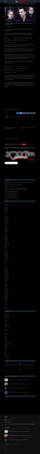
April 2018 (6, 286)
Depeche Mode (11, 109)
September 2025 (7, 205)
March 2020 (6, 252)
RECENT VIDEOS (7, 344)
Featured (6, 326)
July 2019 (6, 262)
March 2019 (6, 268)
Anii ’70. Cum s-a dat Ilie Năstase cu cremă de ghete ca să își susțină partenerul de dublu (19, 431)
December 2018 (7, 273)
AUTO (5, 318)
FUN (5, 331)
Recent (10, 376)
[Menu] (5, 1)
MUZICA (34, 26)
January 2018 (6, 291)
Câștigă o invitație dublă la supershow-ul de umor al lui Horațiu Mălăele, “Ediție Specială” (19, 439)
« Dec (5, 373)
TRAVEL (6, 354)
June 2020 (6, 247)
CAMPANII (6, 320)
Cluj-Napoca (6, 109)
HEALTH (6, 336)
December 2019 (7, 255)
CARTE (5, 321)
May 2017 (6, 304)
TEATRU (6, 352)
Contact (6, 450)
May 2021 (6, 236)
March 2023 (6, 216)
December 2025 (7, 203)
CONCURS (6, 323)
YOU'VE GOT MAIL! (7, 357)
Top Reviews (15, 376)
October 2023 (6, 210)
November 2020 (7, 244)
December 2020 (7, 242)
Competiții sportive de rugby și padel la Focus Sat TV (11, 194)
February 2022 (6, 226)
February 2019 (6, 270)
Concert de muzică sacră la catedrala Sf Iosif (10, 196)
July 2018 (6, 281)
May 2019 (6, 265)
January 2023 (6, 218)
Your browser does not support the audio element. (11, 163)
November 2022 (7, 221)
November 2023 (7, 208)
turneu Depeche (17, 109)
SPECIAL (6, 349)
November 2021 (7, 229)
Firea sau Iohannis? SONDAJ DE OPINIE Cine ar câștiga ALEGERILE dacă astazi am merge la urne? (20, 435)
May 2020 (6, 249)
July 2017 (6, 301)
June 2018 (6, 283)
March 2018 (6, 288)
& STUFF (6, 313)
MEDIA (6, 339)
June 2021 (6, 234)
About (5, 447)
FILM (5, 328)
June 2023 (6, 213)
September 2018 (7, 278)
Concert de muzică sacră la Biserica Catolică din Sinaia (28, 128)
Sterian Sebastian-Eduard (8, 26)
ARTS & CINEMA (7, 315)
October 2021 (6, 231)
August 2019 (6, 260)
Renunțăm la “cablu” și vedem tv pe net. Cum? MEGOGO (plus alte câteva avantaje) (15, 189)
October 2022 (6, 223)
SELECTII (6, 346)
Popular (6, 376)
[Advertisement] (20, 171)
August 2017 (6, 299)
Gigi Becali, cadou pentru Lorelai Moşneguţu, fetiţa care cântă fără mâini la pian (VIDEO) (19, 392)
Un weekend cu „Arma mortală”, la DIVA (10, 186)
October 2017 (6, 296)
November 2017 (7, 294)
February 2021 (6, 239)
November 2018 (7, 275)
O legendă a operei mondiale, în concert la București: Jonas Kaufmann (11, 128)
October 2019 (6, 257)
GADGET (6, 333)
